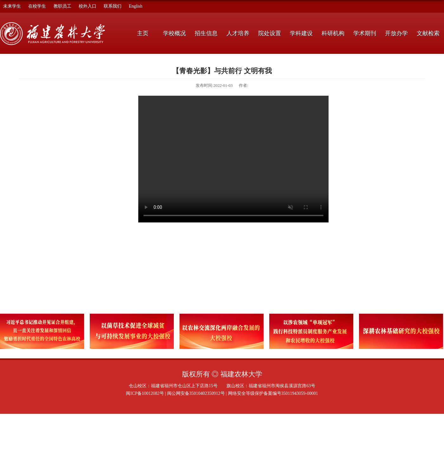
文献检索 (428, 33)
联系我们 (112, 6)
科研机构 (333, 33)
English (135, 6)
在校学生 (37, 6)
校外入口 (87, 6)
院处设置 (269, 33)
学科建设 (301, 33)
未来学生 (12, 6)
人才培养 (237, 33)
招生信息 (206, 33)
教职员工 (62, 6)
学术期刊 (364, 33)
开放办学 (396, 33)
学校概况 (174, 33)
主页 (142, 33)
